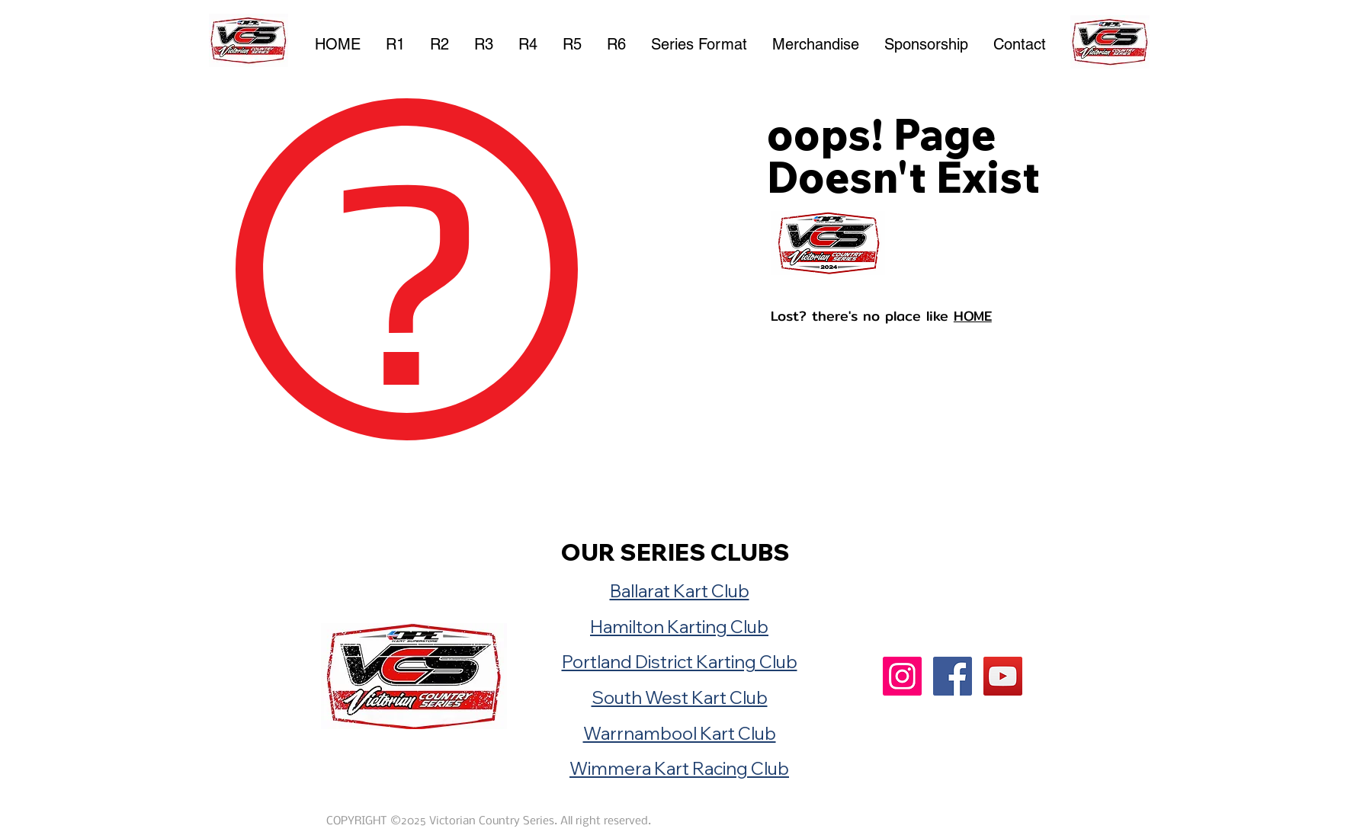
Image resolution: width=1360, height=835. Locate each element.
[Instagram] (902, 676)
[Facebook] (952, 676)
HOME (973, 316)
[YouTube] (1002, 676)
